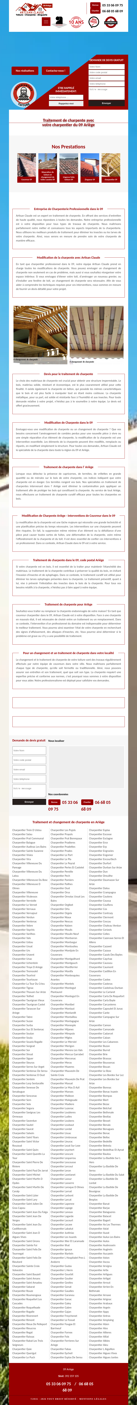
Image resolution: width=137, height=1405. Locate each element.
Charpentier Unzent (23, 954)
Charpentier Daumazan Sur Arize (104, 882)
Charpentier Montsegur (64, 942)
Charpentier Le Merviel (64, 1041)
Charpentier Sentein (23, 1079)
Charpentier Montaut (63, 1008)
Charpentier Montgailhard (65, 958)
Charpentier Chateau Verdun (105, 925)
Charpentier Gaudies (62, 1291)
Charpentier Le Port (62, 855)
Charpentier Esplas (99, 830)
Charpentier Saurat (23, 1129)
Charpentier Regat (22, 1332)
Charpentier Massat (62, 1083)
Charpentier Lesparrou (63, 1158)
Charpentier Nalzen (61, 925)
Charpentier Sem (21, 1100)
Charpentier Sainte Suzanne (27, 850)
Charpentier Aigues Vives (103, 1353)
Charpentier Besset (99, 1120)
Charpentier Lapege (62, 1208)
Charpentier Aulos (99, 1241)
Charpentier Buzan (99, 1046)
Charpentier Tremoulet (25, 971)
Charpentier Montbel (62, 1004)
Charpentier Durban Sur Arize (105, 867)
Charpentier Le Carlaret (102, 992)
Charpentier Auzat (99, 1232)
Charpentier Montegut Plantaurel (63, 990)
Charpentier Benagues (101, 1129)
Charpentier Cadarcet (101, 1033)
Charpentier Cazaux (100, 950)
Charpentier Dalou (99, 888)
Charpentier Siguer (22, 1058)
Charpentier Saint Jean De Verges (26, 1218)
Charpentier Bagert (100, 1220)
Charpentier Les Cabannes (103, 1041)
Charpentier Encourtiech (102, 859)
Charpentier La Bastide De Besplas (103, 1197)
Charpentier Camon (100, 1025)
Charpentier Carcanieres (102, 1004)
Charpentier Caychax (100, 958)
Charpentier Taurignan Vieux (28, 1000)
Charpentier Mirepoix (63, 1033)
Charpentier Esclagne (101, 838)
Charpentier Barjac (99, 1208)
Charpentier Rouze (22, 1291)
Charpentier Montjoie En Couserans (64, 952)
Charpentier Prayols (62, 834)
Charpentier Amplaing (101, 1320)
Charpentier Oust (60, 888)
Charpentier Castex (99, 979)
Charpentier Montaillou (64, 1017)
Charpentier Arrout (99, 1282)
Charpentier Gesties (62, 1282)
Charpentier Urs (21, 950)
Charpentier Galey (61, 1303)
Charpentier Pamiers (62, 880)
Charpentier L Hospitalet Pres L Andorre (68, 1259)
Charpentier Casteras (100, 983)
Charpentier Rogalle (23, 1311)
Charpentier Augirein (100, 1249)
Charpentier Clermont (101, 917)
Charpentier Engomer (101, 855)
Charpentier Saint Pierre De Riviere (27, 1164)
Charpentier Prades (61, 850)
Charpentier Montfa (62, 971)
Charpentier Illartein (62, 1253)
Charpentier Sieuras (23, 1062)
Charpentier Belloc (99, 1137)
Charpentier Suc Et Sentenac (28, 1029)
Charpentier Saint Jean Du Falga (30, 1212)
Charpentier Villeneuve (25, 892)
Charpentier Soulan (23, 1033)
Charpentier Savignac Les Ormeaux (26, 1114)
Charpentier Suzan (22, 1021)
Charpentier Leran (61, 1170)
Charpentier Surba (22, 1025)
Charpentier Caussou (100, 963)
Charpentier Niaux (61, 917)
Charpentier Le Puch (23, 1357)
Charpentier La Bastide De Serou (103, 1168)
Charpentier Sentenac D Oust (28, 1075)
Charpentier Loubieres (63, 1112)
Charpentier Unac (22, 958)
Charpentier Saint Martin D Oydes (27, 1181)
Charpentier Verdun (23, 917)
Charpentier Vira (21, 859)
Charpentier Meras (61, 1062)
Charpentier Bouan (99, 1066)
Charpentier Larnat (61, 1191)
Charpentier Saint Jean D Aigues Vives (26, 1235)
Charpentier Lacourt (62, 1220)
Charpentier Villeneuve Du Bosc (30, 880)
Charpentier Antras (99, 1315)
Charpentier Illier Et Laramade (67, 1241)
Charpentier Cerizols (100, 929)
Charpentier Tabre (22, 1017)
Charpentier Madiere (62, 1104)
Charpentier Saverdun (24, 1120)
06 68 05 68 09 (112, 11)
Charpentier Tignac (23, 987)
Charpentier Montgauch (64, 963)
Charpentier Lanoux (62, 1212)
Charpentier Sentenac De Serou (30, 1071)
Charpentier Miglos (61, 1037)
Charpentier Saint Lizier (25, 1195)
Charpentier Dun (98, 871)
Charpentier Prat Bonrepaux (66, 838)
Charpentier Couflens (101, 904)
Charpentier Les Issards (64, 1237)
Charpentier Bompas (100, 1095)
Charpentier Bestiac (100, 1116)
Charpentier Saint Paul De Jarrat (30, 1170)
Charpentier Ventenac (24, 921)
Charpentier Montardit (63, 1012)
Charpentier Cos (98, 909)
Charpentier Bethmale (101, 1112)
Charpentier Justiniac (62, 1232)
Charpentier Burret (99, 1050)
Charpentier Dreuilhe (101, 875)
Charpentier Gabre (61, 1307)
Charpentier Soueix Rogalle (27, 1041)
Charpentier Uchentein (25, 963)
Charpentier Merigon (62, 1046)
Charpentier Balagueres (102, 1212)
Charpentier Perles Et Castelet (67, 867)
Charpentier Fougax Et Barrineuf (63, 1326)
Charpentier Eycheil (62, 1353)
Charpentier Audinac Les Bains (29, 846)
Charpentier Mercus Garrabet (67, 1054)
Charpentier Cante (99, 1012)
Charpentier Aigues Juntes (103, 1357)
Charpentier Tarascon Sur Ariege (26, 1010)
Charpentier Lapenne (62, 1203)
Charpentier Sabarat (23, 1286)
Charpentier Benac (99, 1133)
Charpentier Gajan (61, 1311)
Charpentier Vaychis (23, 929)
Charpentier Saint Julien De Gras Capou (27, 1206)
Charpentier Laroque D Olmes (67, 1187)
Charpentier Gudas (61, 1266)
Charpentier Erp (98, 846)
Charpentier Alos (98, 1328)
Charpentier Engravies (101, 850)
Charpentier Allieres (100, 1332)
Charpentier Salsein (23, 1133)
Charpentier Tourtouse (25, 979)
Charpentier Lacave (61, 1224)
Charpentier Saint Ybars (25, 1137)
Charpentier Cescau (100, 921)
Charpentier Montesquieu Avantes (65, 977)
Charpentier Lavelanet (63, 1174)
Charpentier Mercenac (63, 1058)
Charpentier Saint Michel (26, 1174)
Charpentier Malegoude (64, 1100)
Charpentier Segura (23, 1108)
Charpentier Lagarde (62, 1216)
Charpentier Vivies (22, 855)
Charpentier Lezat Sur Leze (65, 1145)
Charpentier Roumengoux (26, 1295)
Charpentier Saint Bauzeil (26, 1274)
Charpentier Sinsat (22, 1054)
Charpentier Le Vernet (24, 904)
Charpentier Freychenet (64, 1315)
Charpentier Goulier (62, 1278)
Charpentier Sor (21, 1050)
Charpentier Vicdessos (24, 896)
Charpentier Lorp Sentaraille (28, 1083)
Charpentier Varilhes (23, 934)
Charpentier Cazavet (100, 946)
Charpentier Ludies (61, 1116)
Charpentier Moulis (61, 929)
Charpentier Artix (98, 1270)
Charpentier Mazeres (62, 1066)
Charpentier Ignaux (61, 1249)
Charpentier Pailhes (62, 884)
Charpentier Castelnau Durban (106, 987)
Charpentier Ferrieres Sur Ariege (65, 1343)
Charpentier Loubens (62, 1120)
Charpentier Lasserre (62, 1183)
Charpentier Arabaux (100, 1303)
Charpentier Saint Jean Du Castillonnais (26, 1226)
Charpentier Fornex (61, 1332)
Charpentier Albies (99, 1340)
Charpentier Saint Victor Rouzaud (25, 1143)
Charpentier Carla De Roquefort (106, 996)
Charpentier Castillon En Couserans (102, 973)
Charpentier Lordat (61, 1129)
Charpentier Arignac (100, 1299)
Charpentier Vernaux (24, 909)
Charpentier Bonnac (100, 1087)
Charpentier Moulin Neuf (65, 934)
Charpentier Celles (99, 934)
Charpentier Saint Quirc (25, 1149)
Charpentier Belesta (100, 1145)
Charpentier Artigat (100, 1278)
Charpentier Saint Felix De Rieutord (26, 1259)
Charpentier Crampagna (102, 892)
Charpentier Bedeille (100, 1141)
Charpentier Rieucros (24, 1328)
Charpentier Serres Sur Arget (28, 1066)
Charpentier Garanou (62, 1295)
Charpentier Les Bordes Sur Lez (106, 1075)
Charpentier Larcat (61, 1199)
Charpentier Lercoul (62, 1166)
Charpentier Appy (99, 1311)
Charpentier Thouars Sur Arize (29, 992)
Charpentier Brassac (100, 1058)
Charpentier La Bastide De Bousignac (103, 1189)
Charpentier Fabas (61, 1349)
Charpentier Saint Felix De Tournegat (26, 1251)
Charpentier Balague (23, 842)
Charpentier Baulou (100, 1154)
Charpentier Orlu (60, 909)
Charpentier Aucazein (101, 1253)
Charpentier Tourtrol (23, 975)
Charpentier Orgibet (62, 904)
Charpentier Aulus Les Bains (104, 1237)
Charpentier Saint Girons (26, 1241)
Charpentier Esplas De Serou (66, 1357)
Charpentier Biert (98, 1100)
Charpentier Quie (22, 1349)
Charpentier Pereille (62, 871)
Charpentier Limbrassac (64, 1137)
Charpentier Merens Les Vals (67, 1050)
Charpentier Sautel (22, 1124)
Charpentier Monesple (63, 1025)
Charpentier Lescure (62, 1154)
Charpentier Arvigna (100, 1266)
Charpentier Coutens (100, 896)
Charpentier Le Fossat (63, 1320)
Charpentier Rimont (23, 1320)
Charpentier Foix (60, 1336)
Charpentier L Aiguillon (102, 1349)
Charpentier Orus (60, 892)
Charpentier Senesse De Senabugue (25, 1089)
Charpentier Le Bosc (100, 1071)
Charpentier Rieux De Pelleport (29, 1324)
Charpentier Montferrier (64, 967)
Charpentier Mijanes (62, 1029)
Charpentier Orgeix (61, 913)
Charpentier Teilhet (23, 996)
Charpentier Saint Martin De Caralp (28, 1189)
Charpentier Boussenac (102, 1062)
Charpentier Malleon (62, 1095)
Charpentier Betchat (100, 1108)
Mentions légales (92, 1399)
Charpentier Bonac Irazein (103, 1091)
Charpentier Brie (98, 1054)
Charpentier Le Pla (61, 859)
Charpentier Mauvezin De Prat (67, 1079)
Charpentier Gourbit (62, 1274)
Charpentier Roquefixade (26, 1307)
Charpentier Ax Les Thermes (105, 1224)
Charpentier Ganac (61, 1299)
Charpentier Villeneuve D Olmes (26, 886)
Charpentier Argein (99, 1307)
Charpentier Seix (21, 1104)
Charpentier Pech (60, 875)
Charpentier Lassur (61, 1178)
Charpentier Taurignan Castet (28, 1004)
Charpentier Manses (62, 1091)
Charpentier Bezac (99, 1104)
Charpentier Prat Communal (28, 838)
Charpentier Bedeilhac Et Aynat (106, 1149)
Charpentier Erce (98, 842)
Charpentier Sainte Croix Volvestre (26, 1268)
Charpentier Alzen (99, 1324)
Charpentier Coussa (100, 900)
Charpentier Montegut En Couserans (65, 998)
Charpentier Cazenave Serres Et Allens (106, 940)
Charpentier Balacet (100, 1216)
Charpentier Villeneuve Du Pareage (27, 865)
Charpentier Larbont (62, 1195)
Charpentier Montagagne (65, 1021)
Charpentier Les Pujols (63, 830)
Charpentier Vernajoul (24, 913)
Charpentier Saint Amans (26, 1278)
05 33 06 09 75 (112, 5)
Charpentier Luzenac (62, 1108)
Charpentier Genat (61, 1286)
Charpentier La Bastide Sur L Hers (105, 1160)
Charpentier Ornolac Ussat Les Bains (68, 898)
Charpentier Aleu (98, 1345)
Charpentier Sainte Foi (24, 1245)
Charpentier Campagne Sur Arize (104, 1019)
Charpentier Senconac (24, 1095)
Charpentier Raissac (23, 1336)
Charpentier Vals (21, 938)
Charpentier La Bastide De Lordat (103, 1181)
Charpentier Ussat (22, 946)
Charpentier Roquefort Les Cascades (27, 1301)
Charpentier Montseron (64, 938)
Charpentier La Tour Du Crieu (28, 983)
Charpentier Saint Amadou (27, 1282)
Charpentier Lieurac (62, 1141)
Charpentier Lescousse (63, 1162)
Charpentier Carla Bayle (102, 1000)
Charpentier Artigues (100, 1274)
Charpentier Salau (22, 834)
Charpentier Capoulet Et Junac (106, 1008)
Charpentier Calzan (99, 1037)
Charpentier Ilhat (60, 1245)
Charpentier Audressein (102, 1245)
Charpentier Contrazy (101, 913)
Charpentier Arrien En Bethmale (101, 1289)
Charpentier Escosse (100, 834)
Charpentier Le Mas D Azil (65, 1087)
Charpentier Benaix (100, 1124)
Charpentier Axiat (99, 1228)
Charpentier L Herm (62, 1270)
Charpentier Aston (99, 1257)
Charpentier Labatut (62, 1228)
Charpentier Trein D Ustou (27, 830)
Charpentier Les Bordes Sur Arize (104, 1081)
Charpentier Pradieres (63, 842)
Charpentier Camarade (102, 1029)
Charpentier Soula (22, 1037)
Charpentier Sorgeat (23, 1046)
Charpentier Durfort (100, 863)
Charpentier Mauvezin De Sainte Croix (65, 1073)
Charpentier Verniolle (24, 900)
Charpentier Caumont (101, 967)
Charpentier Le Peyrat (63, 863)
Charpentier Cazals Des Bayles (105, 954)
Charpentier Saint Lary (24, 1199)
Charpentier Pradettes (63, 846)
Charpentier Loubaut (62, 1124)
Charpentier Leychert (62, 1149)
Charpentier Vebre (22, 925)
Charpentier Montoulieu (64, 946)
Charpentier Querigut (24, 1353)
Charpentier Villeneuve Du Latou (27, 873)
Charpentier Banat (99, 1203)
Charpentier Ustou (22, 942)
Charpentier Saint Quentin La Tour (28, 1156)
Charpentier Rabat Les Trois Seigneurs (27, 1343)
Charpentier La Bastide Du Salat (106, 1174)
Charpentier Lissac (61, 1133)
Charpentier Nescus (62, 921)
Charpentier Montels (62, 983)
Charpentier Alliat (99, 1336)
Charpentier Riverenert (25, 1315)
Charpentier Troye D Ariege (27, 967)
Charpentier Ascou (99, 1261)
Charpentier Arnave (100, 1295)
